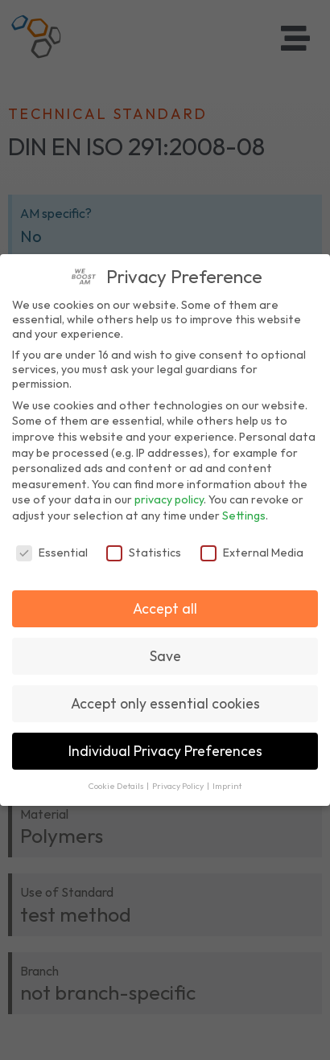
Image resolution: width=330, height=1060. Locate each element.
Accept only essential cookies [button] (165, 703)
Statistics (143, 552)
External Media (251, 552)
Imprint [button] (226, 785)
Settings (244, 515)
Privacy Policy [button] (178, 785)
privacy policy (169, 499)
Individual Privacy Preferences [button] (165, 751)
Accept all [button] (165, 608)
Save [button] (165, 656)
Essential (52, 552)
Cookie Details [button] (117, 785)
